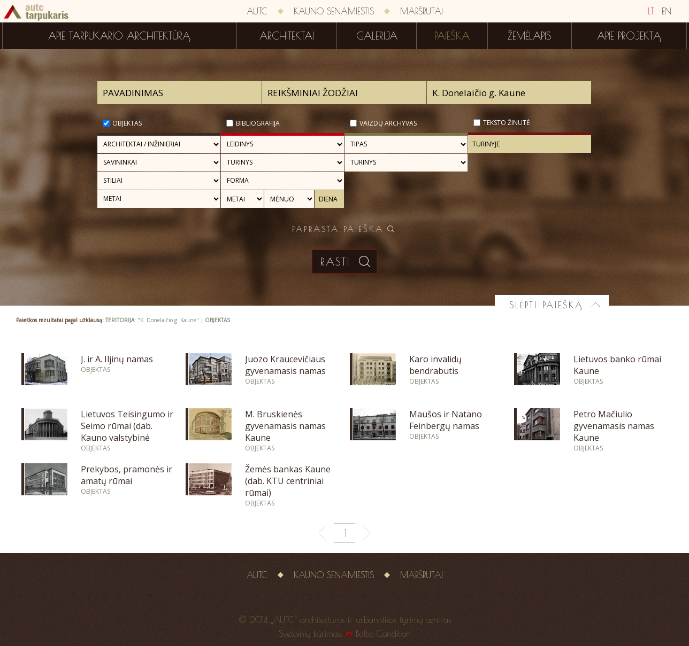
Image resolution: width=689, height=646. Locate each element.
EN (666, 11)
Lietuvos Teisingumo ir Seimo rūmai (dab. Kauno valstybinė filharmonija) (127, 431)
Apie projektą (629, 36)
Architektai (286, 36)
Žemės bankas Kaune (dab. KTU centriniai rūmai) (288, 481)
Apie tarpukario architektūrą (119, 36)
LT (651, 11)
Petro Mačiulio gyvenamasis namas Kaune (613, 425)
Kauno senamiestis (334, 11)
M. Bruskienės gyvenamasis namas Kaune (285, 425)
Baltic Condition (383, 634)
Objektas (127, 123)
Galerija (376, 36)
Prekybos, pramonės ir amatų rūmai (126, 475)
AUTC (257, 11)
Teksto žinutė (506, 122)
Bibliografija (258, 123)
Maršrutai (421, 11)
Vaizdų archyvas (388, 123)
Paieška (452, 36)
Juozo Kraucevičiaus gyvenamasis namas (285, 365)
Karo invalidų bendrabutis (435, 365)
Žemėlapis (530, 36)
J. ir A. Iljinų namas (117, 359)
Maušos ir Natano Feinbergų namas (445, 420)
